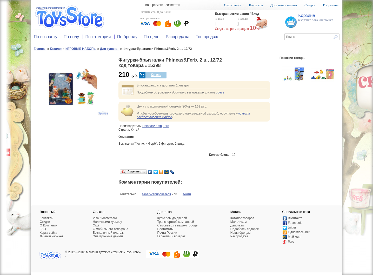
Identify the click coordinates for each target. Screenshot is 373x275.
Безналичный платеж (108, 232)
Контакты (256, 5)
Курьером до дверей (172, 218)
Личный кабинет (51, 236)
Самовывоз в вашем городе (177, 225)
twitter (292, 227)
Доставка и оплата (283, 5)
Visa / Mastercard (105, 218)
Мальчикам (238, 222)
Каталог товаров (242, 218)
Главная (40, 49)
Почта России (167, 232)
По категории (98, 37)
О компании (232, 5)
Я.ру (291, 241)
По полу (71, 37)
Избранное (330, 5)
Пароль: (249, 21)
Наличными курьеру (107, 222)
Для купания (109, 49)
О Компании (48, 225)
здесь (220, 92)
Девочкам (237, 225)
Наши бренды (240, 232)
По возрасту (45, 37)
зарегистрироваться (156, 194)
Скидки (309, 5)
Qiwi (96, 225)
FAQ (43, 229)
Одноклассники (299, 232)
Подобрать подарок (244, 229)
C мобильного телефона (110, 229)
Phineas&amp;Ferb (155, 126)
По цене (151, 37)
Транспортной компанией (175, 222)
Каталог (56, 49)
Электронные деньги (108, 236)
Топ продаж (207, 37)
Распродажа (177, 37)
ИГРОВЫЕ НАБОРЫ (80, 49)
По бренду (127, 37)
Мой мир (294, 237)
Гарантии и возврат (171, 236)
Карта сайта (48, 232)
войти (187, 194)
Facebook (295, 223)
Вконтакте (295, 218)
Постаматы (165, 229)
